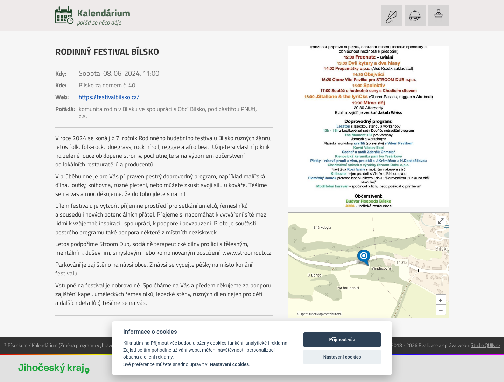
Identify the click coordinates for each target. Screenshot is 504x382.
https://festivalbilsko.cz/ (109, 97)
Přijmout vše (342, 339)
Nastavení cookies (229, 364)
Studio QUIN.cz (485, 345)
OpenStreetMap (311, 313)
